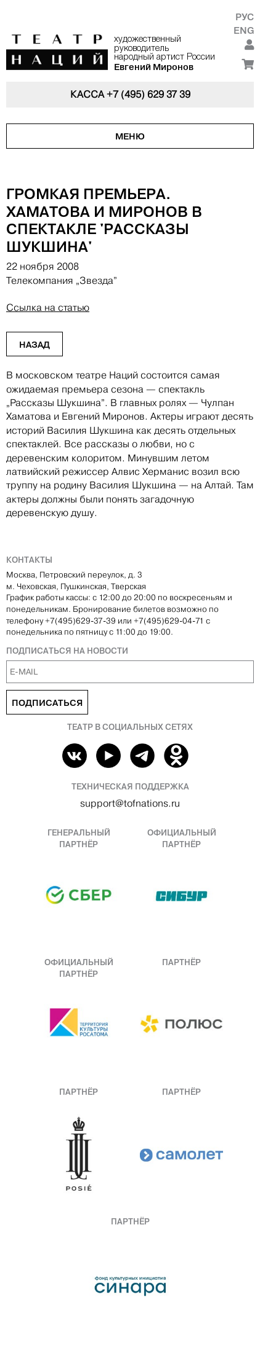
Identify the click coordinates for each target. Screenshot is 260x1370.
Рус (244, 17)
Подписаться (47, 702)
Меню (130, 136)
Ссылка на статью (47, 307)
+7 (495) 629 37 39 (148, 94)
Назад (34, 344)
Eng (244, 30)
